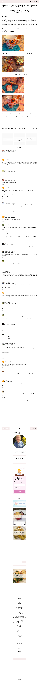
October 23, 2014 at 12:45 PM (10, 225)
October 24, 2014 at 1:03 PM (9, 335)
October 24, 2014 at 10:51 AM (10, 315)
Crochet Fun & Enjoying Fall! (19, 620)
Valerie (5, 261)
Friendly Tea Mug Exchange (20, 616)
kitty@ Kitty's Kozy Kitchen (10, 150)
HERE (27, 117)
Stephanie (6, 202)
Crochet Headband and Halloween (19, 622)
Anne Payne (6, 224)
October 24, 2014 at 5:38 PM (9, 344)
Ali (5, 170)
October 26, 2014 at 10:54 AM (10, 392)
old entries (33, 428)
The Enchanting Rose (19, 14)
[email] (19, 485)
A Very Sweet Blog (8, 361)
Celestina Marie (7, 187)
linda (5, 216)
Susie (5, 243)
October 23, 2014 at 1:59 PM (9, 252)
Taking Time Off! (19, 621)
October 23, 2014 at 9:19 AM (9, 151)
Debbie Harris (7, 282)
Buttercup (6, 391)
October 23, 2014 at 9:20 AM (9, 160)
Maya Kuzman (7, 334)
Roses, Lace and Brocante (9, 343)
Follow (19, 460)
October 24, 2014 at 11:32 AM (9, 324)
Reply (3, 156)
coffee (3, 128)
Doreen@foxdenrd (8, 302)
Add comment (4, 397)
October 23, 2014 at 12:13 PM (9, 217)
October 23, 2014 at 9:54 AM (9, 188)
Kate (5, 179)
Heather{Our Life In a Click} (10, 251)
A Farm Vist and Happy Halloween (19, 609)
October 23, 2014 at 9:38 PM (7, 272)
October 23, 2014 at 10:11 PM (9, 283)
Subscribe (19, 491)
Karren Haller (7, 371)
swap (15, 128)
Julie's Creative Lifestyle (19, 6)
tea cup (20, 128)
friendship (11, 128)
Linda (5, 380)
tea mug (23, 128)
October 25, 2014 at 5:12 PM (9, 372)
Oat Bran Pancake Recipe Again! (19, 618)
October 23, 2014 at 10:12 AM (10, 203)
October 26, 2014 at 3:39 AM (9, 381)
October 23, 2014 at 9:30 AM (9, 171)
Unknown (6, 292)
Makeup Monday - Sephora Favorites (19, 617)
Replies (7, 231)
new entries (5, 428)
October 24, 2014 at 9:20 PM (9, 362)
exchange (7, 128)
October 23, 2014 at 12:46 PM (10, 234)
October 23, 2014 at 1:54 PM (9, 244)
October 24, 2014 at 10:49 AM (10, 303)
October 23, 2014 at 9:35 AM (9, 180)
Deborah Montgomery (9, 159)
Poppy (5, 323)
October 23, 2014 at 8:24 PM (9, 262)
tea (17, 128)
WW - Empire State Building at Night (19, 624)
